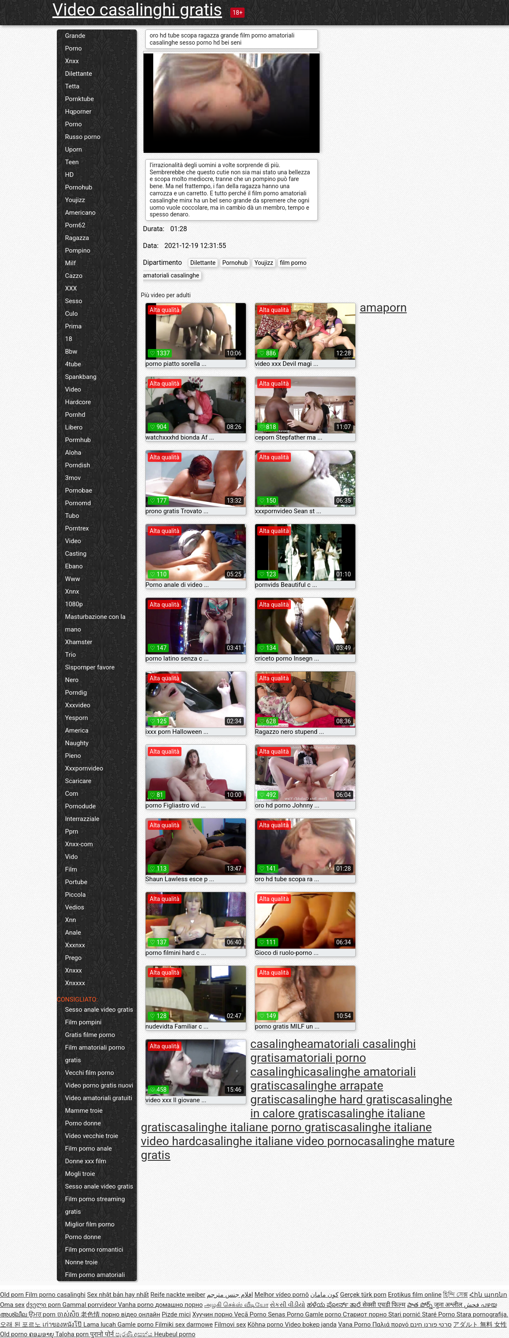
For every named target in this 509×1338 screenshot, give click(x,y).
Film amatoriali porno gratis (95, 1054)
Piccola (75, 894)
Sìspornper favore (90, 667)
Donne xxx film (86, 1161)
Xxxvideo (78, 705)
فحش (472, 1305)
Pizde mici (176, 1314)
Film (71, 869)
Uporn (73, 149)
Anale (73, 932)
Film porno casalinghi (55, 1294)
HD (69, 175)
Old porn (12, 1294)
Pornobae (78, 490)
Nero (72, 680)
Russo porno (83, 137)
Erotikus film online (415, 1294)
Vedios (75, 907)
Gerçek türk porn (363, 1294)
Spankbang (81, 377)
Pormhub (78, 440)
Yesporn (76, 718)
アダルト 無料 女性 (479, 1324)
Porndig (76, 692)
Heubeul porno (174, 1334)
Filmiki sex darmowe (184, 1324)
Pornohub (79, 187)
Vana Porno (355, 1324)
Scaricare (78, 781)
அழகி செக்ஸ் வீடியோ (236, 1305)
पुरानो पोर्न (102, 1334)
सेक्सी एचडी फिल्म (383, 1305)
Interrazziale (82, 819)
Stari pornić (405, 1314)
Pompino (78, 250)
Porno (73, 48)
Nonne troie (81, 1262)
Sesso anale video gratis (99, 1009)
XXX (71, 288)
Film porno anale (88, 1148)
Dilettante (78, 73)
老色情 (91, 1314)
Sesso (74, 301)
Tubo (72, 516)
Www (72, 579)
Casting (76, 553)
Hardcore (78, 402)
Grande (75, 36)
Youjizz (75, 200)
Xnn (70, 920)
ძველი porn (44, 1305)
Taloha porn (73, 1334)
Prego (73, 958)
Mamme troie (84, 1110)
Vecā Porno (251, 1314)
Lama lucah (100, 1324)
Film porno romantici (94, 1249)
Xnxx (72, 61)
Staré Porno (439, 1314)
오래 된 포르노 (21, 1324)
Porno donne (83, 1123)
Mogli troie (80, 1174)
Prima (73, 326)
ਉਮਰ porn (43, 1314)
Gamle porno (324, 1314)
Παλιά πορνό (391, 1324)
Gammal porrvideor (90, 1305)
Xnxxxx (75, 983)
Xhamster (79, 642)
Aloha (73, 452)
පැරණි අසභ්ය (134, 1334)
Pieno (73, 756)
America (77, 730)
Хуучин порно (213, 1314)
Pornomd (78, 503)
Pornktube (79, 99)
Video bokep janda (310, 1324)
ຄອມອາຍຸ (42, 1334)
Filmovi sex (230, 1324)
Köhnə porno (266, 1324)
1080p (74, 604)
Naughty (77, 743)
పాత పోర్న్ (420, 1305)
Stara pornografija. (482, 1314)
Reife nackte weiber (177, 1294)
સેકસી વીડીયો (287, 1305)
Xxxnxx (75, 945)
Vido (71, 857)
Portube (76, 882)
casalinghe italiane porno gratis (252, 1127)
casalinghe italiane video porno (276, 1141)
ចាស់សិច (69, 1314)
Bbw (71, 351)
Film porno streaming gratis (95, 1205)
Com (71, 793)
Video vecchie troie (91, 1136)
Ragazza (77, 238)
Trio (70, 654)
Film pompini (83, 1022)
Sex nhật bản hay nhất (118, 1294)
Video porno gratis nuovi (99, 1085)
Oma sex (12, 1305)
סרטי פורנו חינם (430, 1324)
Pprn (71, 831)
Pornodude (80, 806)
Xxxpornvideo (84, 768)
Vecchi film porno (89, 1073)
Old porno (14, 1334)
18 (68, 339)
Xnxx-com (79, 844)
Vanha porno (136, 1305)
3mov (73, 478)
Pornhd (75, 414)
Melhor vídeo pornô (282, 1294)
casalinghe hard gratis (338, 1099)
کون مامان (324, 1294)
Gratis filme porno (90, 1035)
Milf (70, 263)
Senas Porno (286, 1314)
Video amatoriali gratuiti (98, 1098)
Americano (80, 212)
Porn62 (75, 225)
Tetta (72, 86)
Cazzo (74, 276)
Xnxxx (73, 970)
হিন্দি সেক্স (455, 1294)
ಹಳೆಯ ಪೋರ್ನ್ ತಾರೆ (334, 1305)
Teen (72, 162)
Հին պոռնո (488, 1294)
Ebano (74, 566)
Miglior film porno (90, 1224)
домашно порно (179, 1305)
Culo (71, 313)
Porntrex (77, 528)
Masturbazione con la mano (95, 623)
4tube (73, 364)
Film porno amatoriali (95, 1275)
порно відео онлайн (130, 1314)
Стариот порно (365, 1314)
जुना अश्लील (449, 1305)
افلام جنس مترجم (230, 1294)
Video (73, 389)
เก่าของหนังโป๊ (63, 1324)
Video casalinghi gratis (137, 10)
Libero (74, 427)
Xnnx (72, 591)
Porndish (77, 465)
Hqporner (78, 111)
